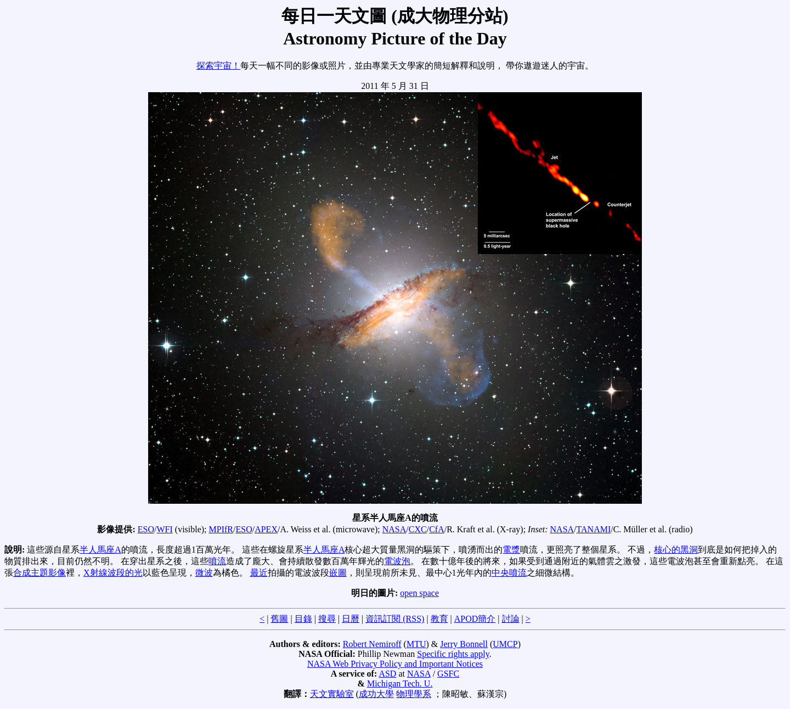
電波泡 (397, 561)
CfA (436, 529)
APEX (266, 529)
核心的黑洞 (676, 549)
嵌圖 (338, 572)
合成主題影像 (39, 572)
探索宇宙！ (218, 65)
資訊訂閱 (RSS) (394, 618)
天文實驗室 (332, 694)
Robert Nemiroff (372, 644)
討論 (511, 618)
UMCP (505, 644)
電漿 (511, 549)
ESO (146, 529)
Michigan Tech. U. (399, 683)
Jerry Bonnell (464, 644)
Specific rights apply (453, 654)
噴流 (217, 561)
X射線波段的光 (113, 572)
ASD (387, 673)
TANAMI (594, 529)
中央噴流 (509, 572)
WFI (164, 529)
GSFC (448, 673)
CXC (418, 529)
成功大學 (376, 694)
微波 (204, 572)
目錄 (303, 618)
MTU (416, 644)
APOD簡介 (475, 618)
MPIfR (221, 529)
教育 (439, 618)
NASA (394, 529)
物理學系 (413, 694)
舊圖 (279, 618)
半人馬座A (100, 549)
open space (419, 593)
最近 (259, 572)
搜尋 (327, 618)
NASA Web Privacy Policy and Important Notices (395, 663)
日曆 (350, 618)
